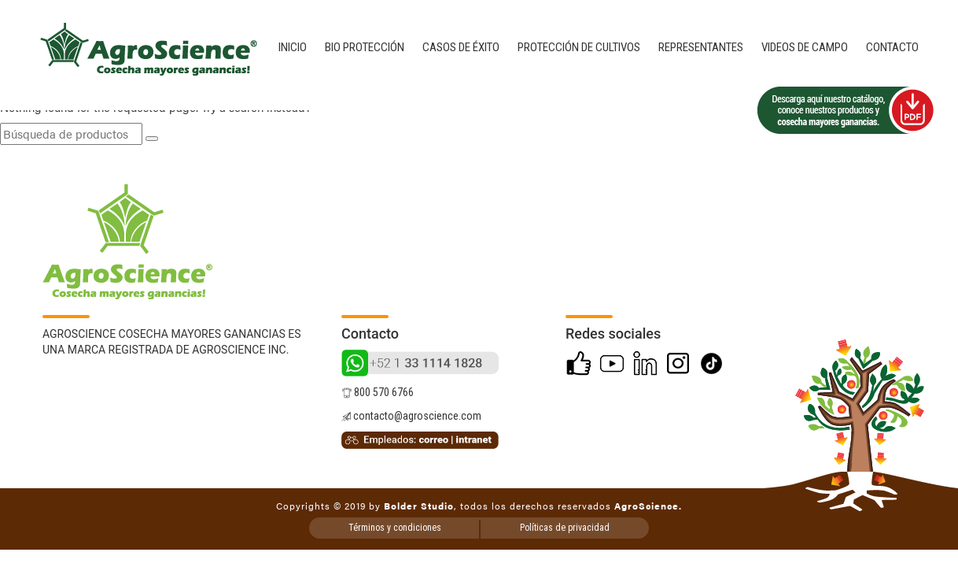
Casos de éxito (460, 47)
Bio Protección (364, 47)
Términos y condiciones (394, 527)
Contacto (892, 47)
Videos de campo (804, 47)
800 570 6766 (377, 392)
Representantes (700, 47)
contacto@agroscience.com (411, 416)
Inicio (292, 47)
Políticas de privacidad (565, 527)
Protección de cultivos (579, 47)
